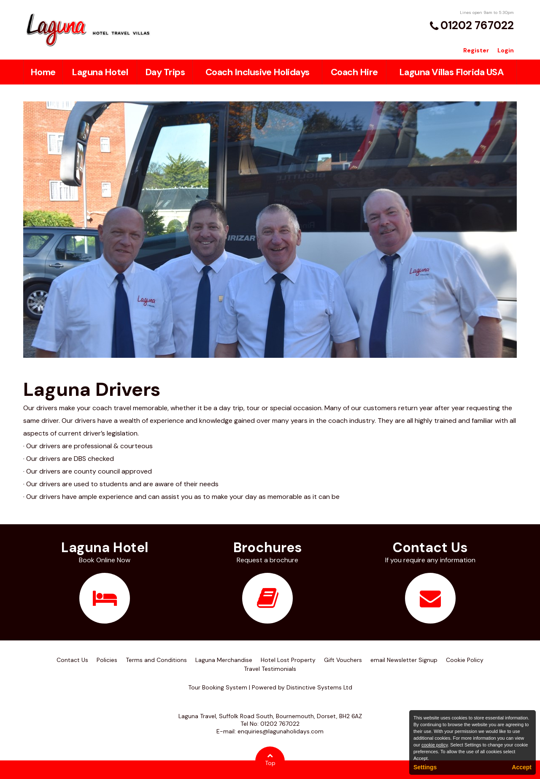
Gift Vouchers (343, 660)
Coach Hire (354, 72)
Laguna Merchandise (223, 660)
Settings (425, 767)
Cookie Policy (464, 660)
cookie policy (434, 744)
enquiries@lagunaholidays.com (281, 731)
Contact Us (72, 660)
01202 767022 (477, 25)
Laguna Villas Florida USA (451, 72)
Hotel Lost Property (288, 660)
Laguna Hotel (100, 72)
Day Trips (165, 72)
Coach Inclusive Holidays (257, 72)
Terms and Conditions (156, 660)
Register (476, 50)
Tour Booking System (217, 687)
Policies (107, 660)
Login (505, 50)
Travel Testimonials (270, 669)
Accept (522, 767)
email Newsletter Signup (403, 660)
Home (43, 72)
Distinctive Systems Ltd (319, 687)
